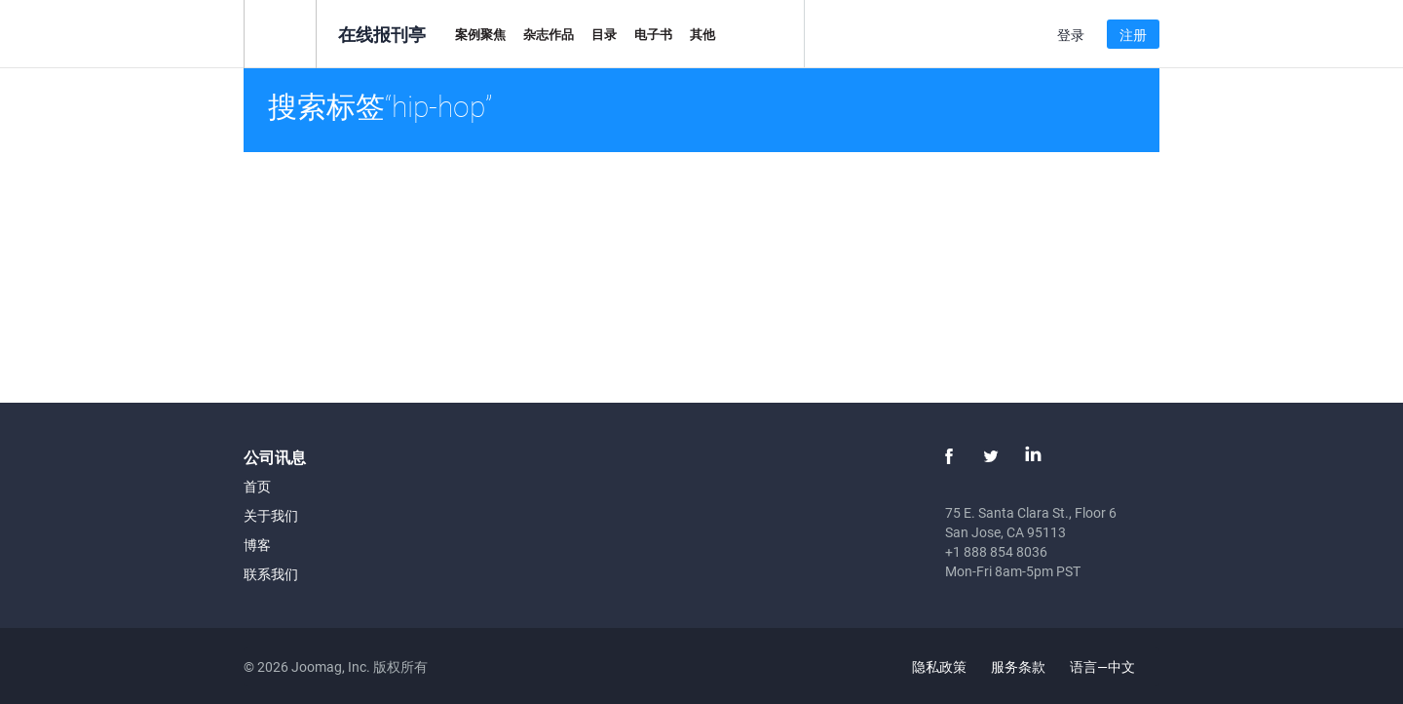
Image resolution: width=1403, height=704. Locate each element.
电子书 (653, 34)
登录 (1070, 34)
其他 (702, 34)
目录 (604, 34)
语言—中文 (1113, 666)
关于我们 (271, 515)
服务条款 (1018, 666)
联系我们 (271, 574)
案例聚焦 (480, 34)
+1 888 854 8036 (996, 551)
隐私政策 (939, 666)
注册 (1133, 34)
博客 (257, 544)
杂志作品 (548, 34)
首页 (257, 486)
